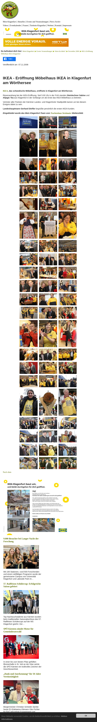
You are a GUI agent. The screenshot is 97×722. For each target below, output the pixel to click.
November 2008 (73, 51)
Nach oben (7, 472)
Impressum (67, 25)
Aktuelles (21, 22)
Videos (5, 25)
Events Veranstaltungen (44, 51)
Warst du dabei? (60, 51)
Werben (50, 25)
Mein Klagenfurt (9, 22)
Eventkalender (15, 25)
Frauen (25, 25)
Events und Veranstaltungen (37, 22)
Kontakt (58, 25)
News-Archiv (55, 22)
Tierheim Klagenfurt (38, 25)
